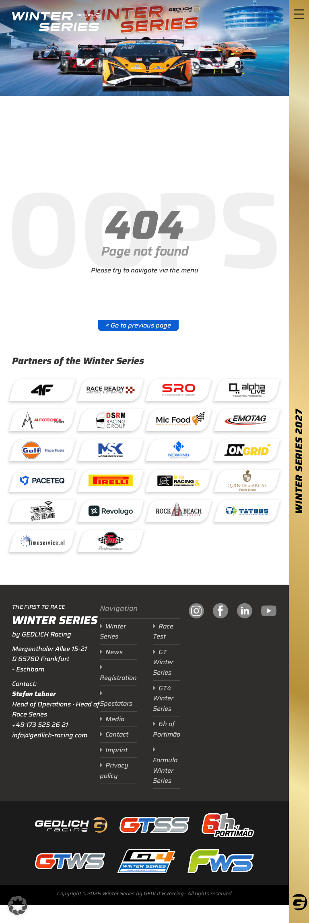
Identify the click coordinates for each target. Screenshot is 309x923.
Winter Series (113, 631)
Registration (118, 678)
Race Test (163, 631)
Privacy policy (114, 770)
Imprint (116, 750)
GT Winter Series (163, 662)
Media (114, 719)
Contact (116, 734)
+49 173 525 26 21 (40, 725)
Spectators (116, 703)
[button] (17, 905)
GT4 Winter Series (163, 698)
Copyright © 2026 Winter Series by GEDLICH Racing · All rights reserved (144, 893)
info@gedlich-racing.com (49, 735)
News (114, 652)
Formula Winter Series (165, 770)
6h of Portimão (166, 729)
